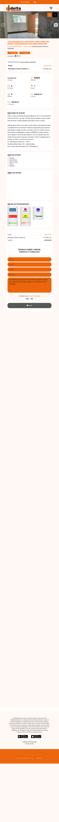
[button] (34, 2)
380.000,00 (47, 66)
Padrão (20, 46)
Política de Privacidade (29, 742)
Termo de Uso (29, 743)
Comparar (25, 53)
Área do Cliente (25, 2)
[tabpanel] (29, 24)
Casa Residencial (12, 46)
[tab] (49, 15)
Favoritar (12, 53)
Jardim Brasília (27, 46)
